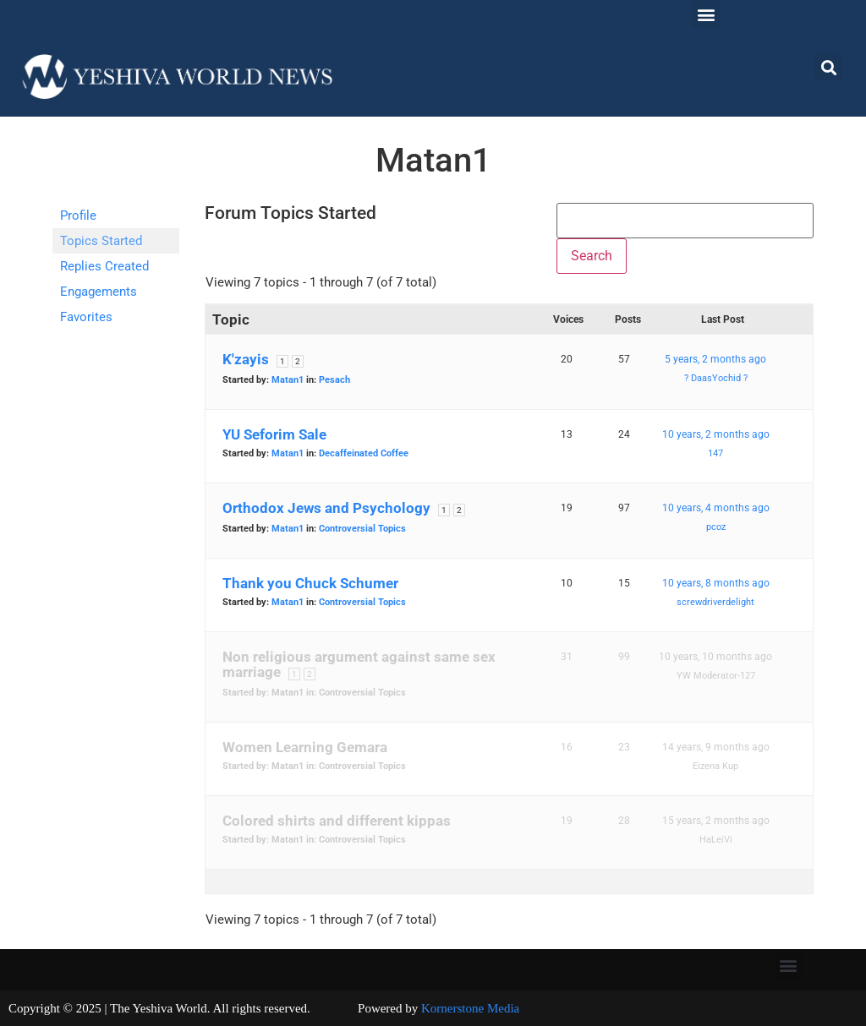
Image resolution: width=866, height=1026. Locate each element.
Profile (78, 215)
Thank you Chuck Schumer (310, 583)
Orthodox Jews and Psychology (326, 507)
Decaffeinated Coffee (363, 453)
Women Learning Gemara (304, 747)
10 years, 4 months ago (716, 508)
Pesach (334, 379)
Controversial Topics (362, 528)
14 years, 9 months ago (716, 747)
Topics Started (101, 240)
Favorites (86, 317)
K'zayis (245, 359)
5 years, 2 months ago (715, 359)
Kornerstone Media (470, 1008)
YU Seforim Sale (274, 434)
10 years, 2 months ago (716, 434)
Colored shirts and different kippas (336, 820)
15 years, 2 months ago (716, 821)
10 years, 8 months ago (716, 583)
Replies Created (104, 266)
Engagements (98, 291)
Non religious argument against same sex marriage (359, 664)
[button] (706, 14)
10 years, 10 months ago (715, 657)
